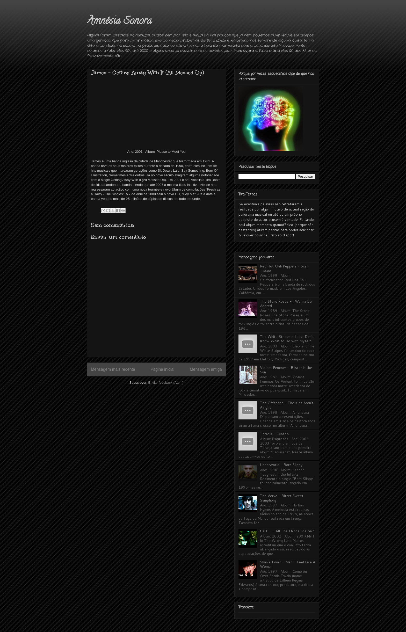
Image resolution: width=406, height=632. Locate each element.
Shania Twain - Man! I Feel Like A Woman (287, 564)
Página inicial (162, 369)
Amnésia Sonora (119, 21)
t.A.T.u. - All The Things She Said (287, 531)
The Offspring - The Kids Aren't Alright (286, 405)
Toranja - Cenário (274, 434)
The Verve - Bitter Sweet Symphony (281, 498)
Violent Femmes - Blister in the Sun (286, 370)
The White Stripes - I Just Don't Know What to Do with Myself (287, 339)
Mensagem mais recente (113, 369)
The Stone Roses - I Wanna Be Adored (286, 303)
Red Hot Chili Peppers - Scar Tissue (284, 268)
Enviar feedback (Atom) (166, 382)
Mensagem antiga (206, 369)
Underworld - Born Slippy (281, 464)
